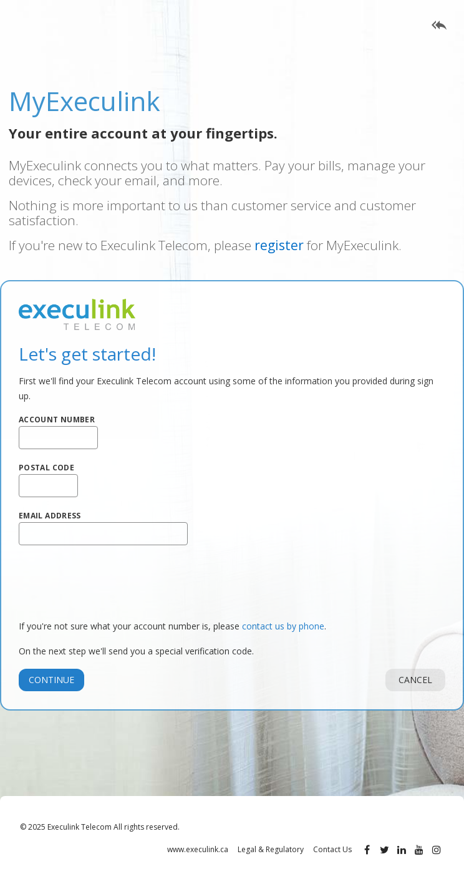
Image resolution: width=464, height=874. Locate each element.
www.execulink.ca (197, 849)
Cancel (415, 680)
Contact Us (332, 849)
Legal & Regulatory (271, 849)
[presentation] (113, 582)
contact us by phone (283, 626)
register (279, 245)
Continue (51, 680)
